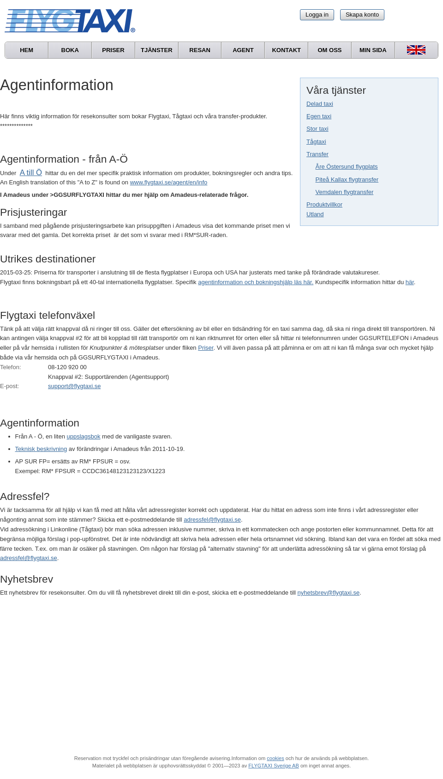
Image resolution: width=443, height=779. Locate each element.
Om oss (329, 50)
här (410, 282)
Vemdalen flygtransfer (345, 192)
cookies (275, 758)
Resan (199, 50)
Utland (315, 214)
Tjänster (157, 50)
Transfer (317, 154)
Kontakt (286, 50)
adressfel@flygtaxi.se (212, 519)
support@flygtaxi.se (74, 386)
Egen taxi (318, 116)
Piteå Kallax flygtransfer (347, 179)
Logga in (317, 14)
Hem (26, 50)
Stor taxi (317, 128)
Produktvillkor (324, 204)
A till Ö (31, 172)
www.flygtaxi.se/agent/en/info (169, 182)
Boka (70, 50)
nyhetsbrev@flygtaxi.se (329, 592)
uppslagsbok (84, 436)
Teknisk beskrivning (41, 448)
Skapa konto (362, 14)
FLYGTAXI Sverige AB (273, 765)
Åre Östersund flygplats (347, 166)
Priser (113, 50)
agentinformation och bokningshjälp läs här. (255, 282)
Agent (243, 50)
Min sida (373, 50)
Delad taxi (319, 103)
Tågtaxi (316, 141)
